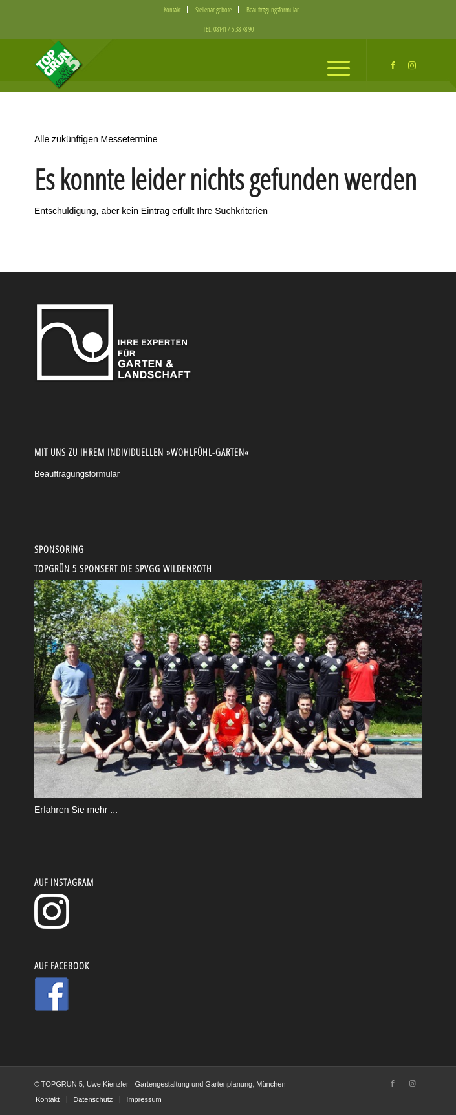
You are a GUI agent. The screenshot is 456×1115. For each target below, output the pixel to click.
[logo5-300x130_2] (189, 65)
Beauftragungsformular (272, 9)
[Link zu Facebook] (392, 65)
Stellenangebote (213, 9)
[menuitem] (172, 9)
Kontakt (172, 9)
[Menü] (332, 65)
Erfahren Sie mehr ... (76, 810)
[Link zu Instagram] (412, 65)
